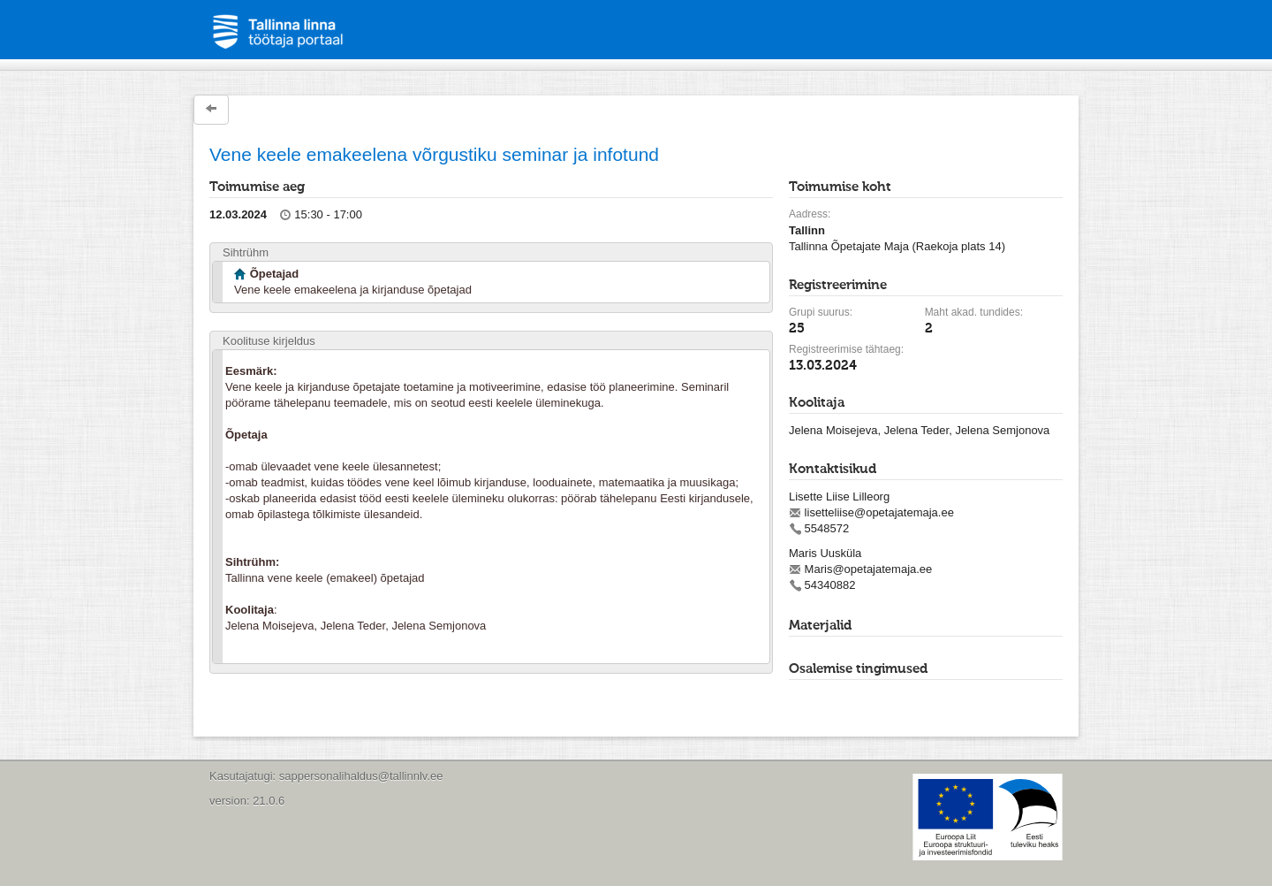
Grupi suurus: (820, 312)
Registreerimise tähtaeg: (846, 349)
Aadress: (809, 214)
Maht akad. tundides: (974, 312)
